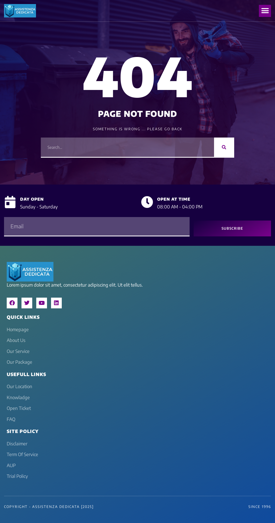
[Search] (224, 147)
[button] (265, 11)
